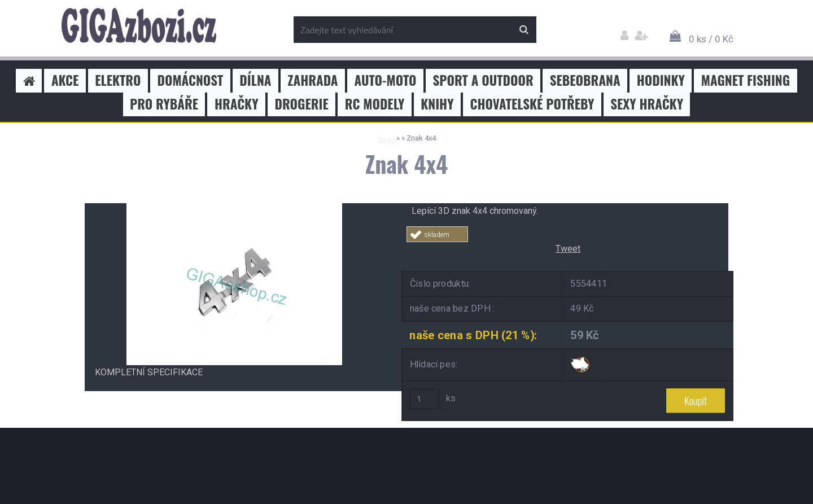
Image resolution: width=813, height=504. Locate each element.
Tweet (568, 248)
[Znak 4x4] (234, 207)
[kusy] (424, 398)
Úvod (386, 138)
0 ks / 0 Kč (711, 39)
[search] (524, 30)
